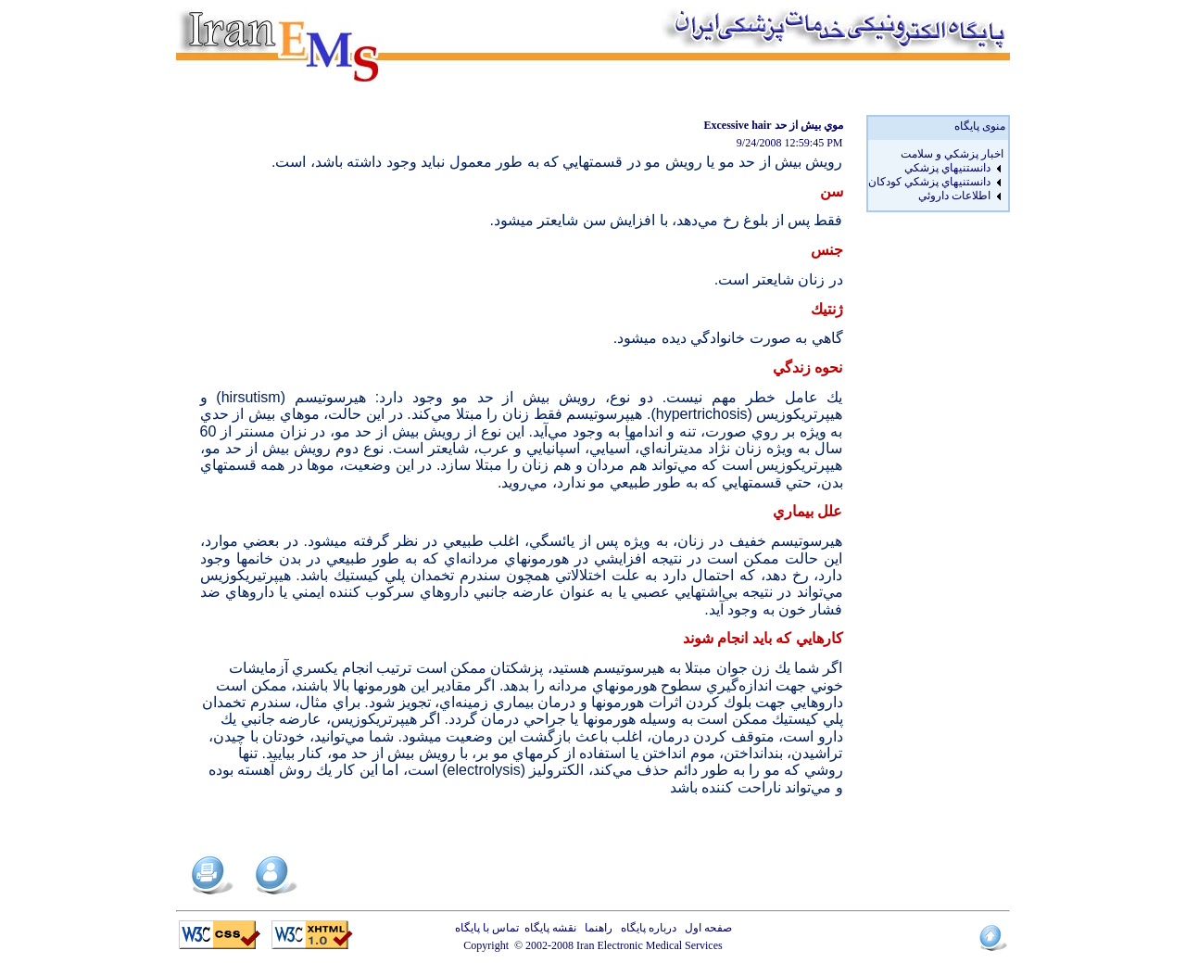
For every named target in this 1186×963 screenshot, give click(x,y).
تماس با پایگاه (489, 927)
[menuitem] (935, 154)
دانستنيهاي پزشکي (947, 167)
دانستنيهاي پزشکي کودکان (929, 181)
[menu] (935, 175)
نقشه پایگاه (550, 927)
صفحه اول (705, 927)
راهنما (595, 927)
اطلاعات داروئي (954, 195)
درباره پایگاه (645, 927)
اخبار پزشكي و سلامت (952, 153)
